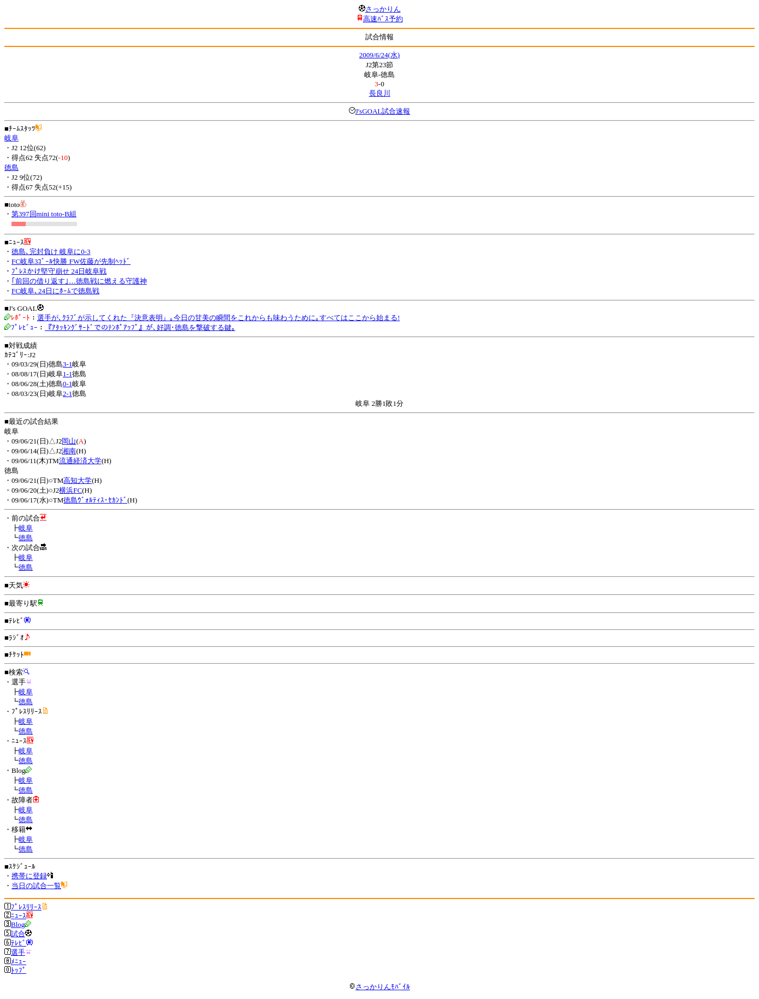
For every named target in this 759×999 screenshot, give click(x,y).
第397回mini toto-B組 (43, 214)
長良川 (379, 93)
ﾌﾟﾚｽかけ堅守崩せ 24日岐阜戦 (58, 271)
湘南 (69, 451)
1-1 (67, 374)
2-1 (67, 393)
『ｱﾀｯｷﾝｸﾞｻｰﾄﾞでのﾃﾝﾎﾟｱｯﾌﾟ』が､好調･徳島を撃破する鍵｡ (140, 327)
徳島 (11, 167)
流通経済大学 (80, 461)
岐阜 (11, 138)
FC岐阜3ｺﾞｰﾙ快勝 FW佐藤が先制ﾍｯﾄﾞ (71, 261)
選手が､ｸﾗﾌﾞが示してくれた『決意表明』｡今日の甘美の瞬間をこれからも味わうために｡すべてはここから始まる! (218, 318)
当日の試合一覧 (36, 886)
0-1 (67, 384)
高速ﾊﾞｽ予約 (383, 19)
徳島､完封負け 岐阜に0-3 (51, 251)
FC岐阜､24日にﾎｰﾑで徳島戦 (55, 291)
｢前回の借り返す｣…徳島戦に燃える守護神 (79, 281)
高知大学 (77, 480)
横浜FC (70, 490)
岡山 (69, 441)
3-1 (67, 364)
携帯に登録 (29, 876)
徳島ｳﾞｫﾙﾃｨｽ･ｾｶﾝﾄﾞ (95, 500)
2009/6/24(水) (379, 55)
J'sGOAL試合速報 (383, 111)
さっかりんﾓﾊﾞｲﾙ (379, 987)
